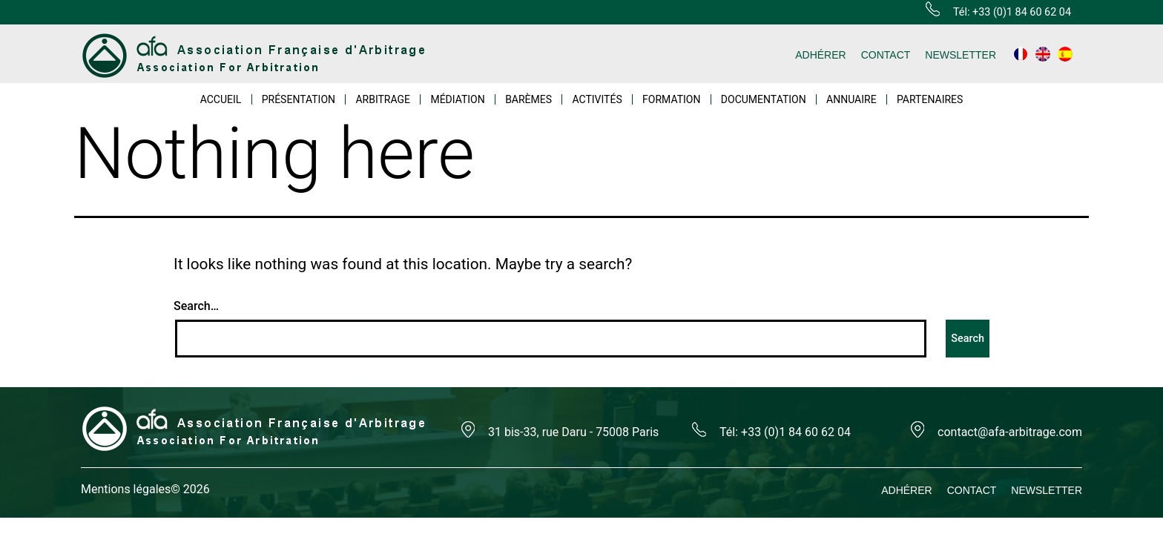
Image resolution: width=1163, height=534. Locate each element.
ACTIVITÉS (597, 99)
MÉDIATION (457, 99)
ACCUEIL (221, 99)
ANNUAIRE (851, 99)
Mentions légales (126, 489)
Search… (196, 306)
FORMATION (671, 99)
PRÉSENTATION (298, 99)
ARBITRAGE (382, 99)
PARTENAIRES (930, 99)
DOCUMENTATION (763, 99)
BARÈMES (528, 99)
